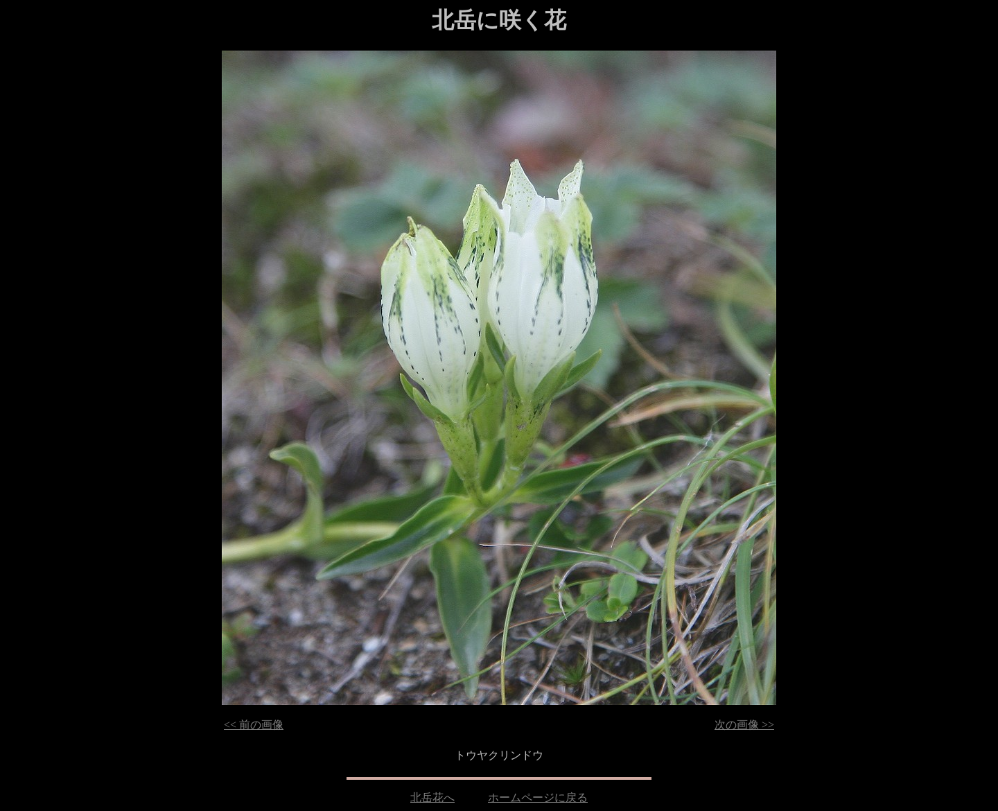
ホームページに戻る (538, 797)
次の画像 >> (744, 725)
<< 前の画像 (253, 725)
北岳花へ (432, 797)
